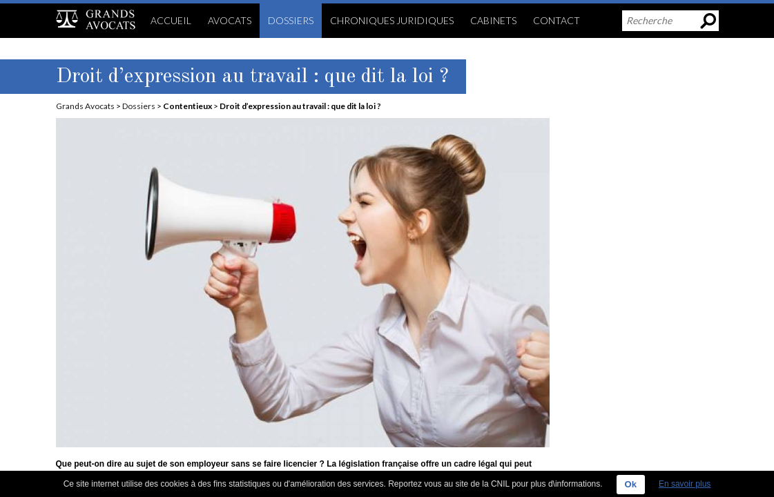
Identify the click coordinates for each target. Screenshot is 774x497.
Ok (631, 484)
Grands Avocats (85, 106)
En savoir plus (684, 484)
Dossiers (138, 106)
